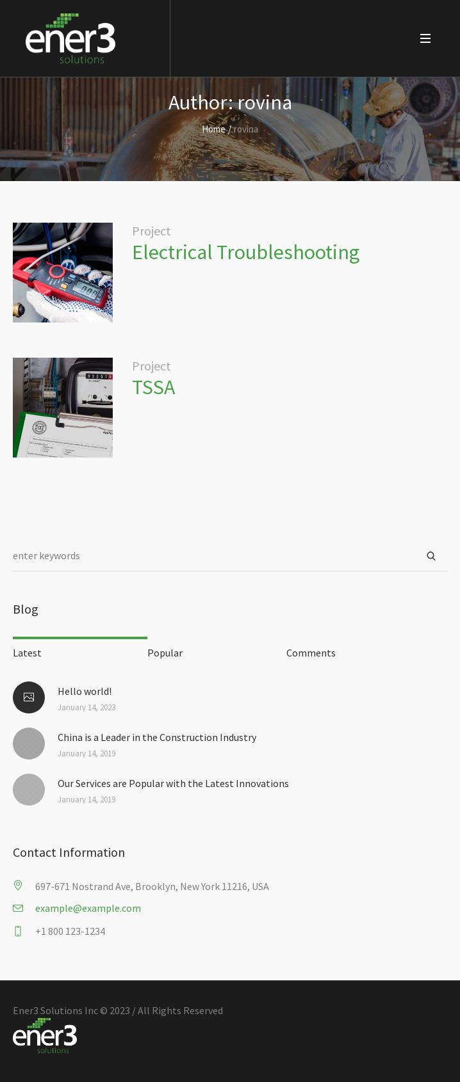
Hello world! (84, 691)
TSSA (155, 387)
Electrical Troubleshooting (245, 252)
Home (214, 129)
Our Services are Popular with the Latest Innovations (173, 783)
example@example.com (88, 908)
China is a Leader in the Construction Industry (157, 737)
